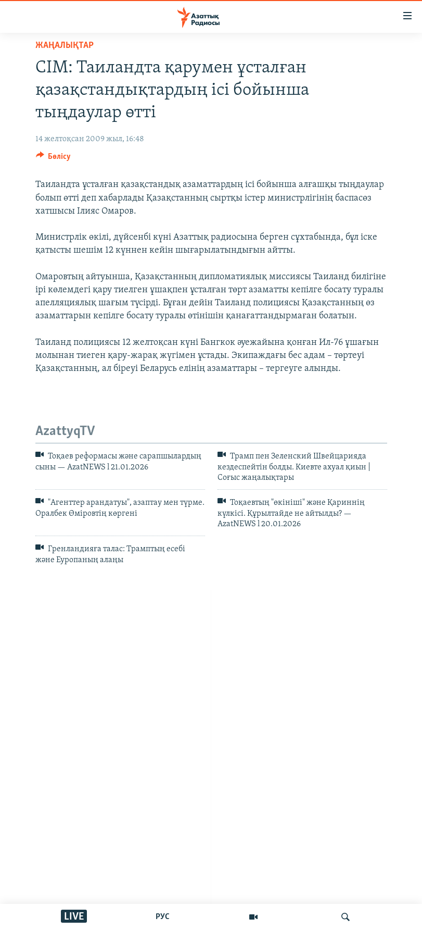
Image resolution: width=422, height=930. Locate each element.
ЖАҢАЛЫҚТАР (64, 46)
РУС (163, 917)
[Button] (53, 159)
